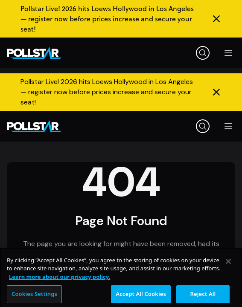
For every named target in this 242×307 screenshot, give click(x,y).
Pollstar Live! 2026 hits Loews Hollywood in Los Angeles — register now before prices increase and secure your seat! (107, 19)
